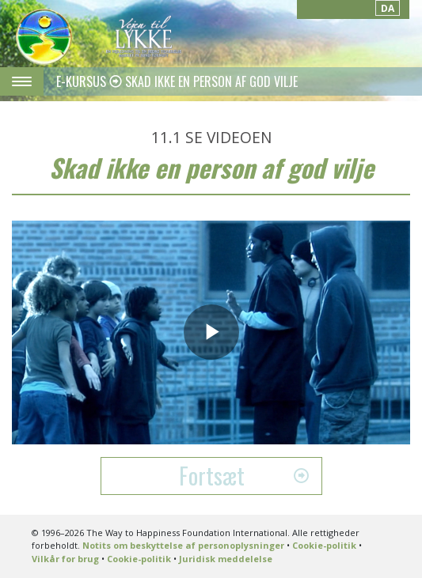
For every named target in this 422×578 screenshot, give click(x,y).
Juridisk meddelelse (225, 559)
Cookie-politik (324, 545)
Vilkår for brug (65, 559)
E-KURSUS (82, 81)
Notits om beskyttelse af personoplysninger (183, 545)
